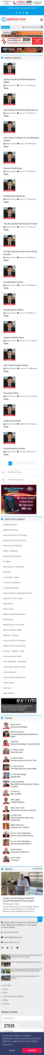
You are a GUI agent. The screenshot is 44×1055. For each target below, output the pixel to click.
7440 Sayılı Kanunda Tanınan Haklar (24, 769)
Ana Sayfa (7, 985)
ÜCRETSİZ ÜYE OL (29, 8)
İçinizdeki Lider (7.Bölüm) (20, 827)
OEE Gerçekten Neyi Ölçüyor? (21, 844)
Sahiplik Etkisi (16, 777)
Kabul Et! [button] (32, 1050)
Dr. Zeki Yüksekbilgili (18, 774)
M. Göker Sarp (16, 815)
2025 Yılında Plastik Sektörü (16, 365)
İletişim (5, 1000)
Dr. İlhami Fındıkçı (17, 750)
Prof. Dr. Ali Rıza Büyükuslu (21, 833)
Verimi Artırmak (16, 752)
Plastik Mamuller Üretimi (14, 448)
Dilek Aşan (14, 742)
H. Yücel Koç (15, 792)
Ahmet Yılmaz (16, 725)
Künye (5, 989)
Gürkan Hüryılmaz (17, 782)
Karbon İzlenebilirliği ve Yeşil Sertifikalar (25, 744)
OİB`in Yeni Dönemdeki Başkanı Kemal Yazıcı (26, 962)
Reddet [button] (12, 1050)
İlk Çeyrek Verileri (11, 393)
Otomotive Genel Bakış (19, 727)
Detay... (6, 88)
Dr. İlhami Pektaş (17, 758)
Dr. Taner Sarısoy (17, 766)
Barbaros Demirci (17, 732)
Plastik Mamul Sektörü (13, 282)
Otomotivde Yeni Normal (20, 852)
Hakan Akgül (15, 800)
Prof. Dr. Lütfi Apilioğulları (21, 841)
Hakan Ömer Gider (18, 808)
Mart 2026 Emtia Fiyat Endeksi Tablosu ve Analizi (25, 785)
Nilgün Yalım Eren (17, 825)
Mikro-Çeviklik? (16, 794)
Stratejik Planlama (17, 802)
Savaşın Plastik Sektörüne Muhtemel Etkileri (19, 80)
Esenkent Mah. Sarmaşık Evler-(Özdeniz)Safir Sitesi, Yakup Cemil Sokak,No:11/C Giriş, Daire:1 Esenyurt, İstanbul (19, 925)
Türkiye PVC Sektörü (12, 421)
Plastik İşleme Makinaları (14, 196)
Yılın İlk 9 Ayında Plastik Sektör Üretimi (20, 224)
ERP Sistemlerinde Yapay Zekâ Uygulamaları (22, 819)
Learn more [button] (7, 1044)
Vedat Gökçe (15, 858)
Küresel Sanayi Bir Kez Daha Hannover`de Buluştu (25, 977)
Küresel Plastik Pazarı (13, 168)
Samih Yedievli (16, 850)
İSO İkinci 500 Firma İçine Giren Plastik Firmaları (20, 252)
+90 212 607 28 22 (9, 932)
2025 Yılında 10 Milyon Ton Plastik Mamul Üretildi (21, 139)
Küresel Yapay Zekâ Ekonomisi (22, 836)
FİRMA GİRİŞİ (13, 8)
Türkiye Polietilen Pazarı (14, 337)
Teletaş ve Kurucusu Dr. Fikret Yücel (24, 760)
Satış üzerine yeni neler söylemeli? (23, 810)
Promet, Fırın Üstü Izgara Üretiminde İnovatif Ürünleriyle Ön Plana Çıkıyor (18, 899)
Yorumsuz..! (15, 860)
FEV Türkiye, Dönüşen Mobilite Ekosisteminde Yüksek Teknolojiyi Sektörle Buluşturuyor (26, 970)
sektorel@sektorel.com (11, 937)
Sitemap (6, 1004)
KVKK (5, 993)
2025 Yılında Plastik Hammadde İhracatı (21, 110)
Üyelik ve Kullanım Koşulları (13, 996)
